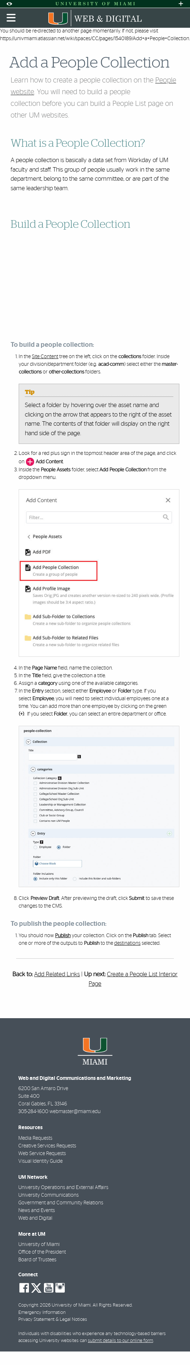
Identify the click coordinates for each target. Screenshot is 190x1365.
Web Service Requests (42, 1153)
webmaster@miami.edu (75, 1111)
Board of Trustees (37, 1259)
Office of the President (42, 1252)
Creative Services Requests (47, 1146)
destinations (127, 943)
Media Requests (35, 1138)
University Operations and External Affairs (63, 1187)
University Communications (48, 1195)
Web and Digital (35, 1218)
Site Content (45, 356)
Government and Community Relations (60, 1202)
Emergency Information (42, 1312)
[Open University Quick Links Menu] (181, 4)
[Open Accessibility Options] (9, 4)
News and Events (36, 1210)
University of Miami (39, 1244)
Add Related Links (57, 974)
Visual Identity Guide (40, 1161)
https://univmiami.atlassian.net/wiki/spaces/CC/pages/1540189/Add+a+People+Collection (94, 38)
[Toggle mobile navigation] (11, 18)
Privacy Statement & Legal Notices (52, 1319)
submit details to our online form (120, 1340)
